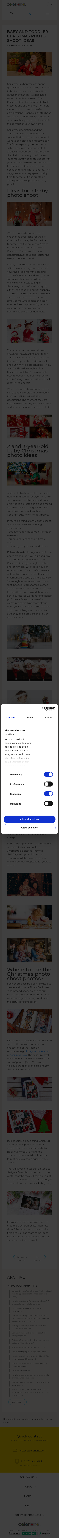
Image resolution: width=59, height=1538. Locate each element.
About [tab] (48, 717)
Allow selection (29, 827)
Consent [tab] (10, 717)
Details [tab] (30, 717)
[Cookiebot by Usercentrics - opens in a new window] (42, 709)
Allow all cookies (29, 819)
